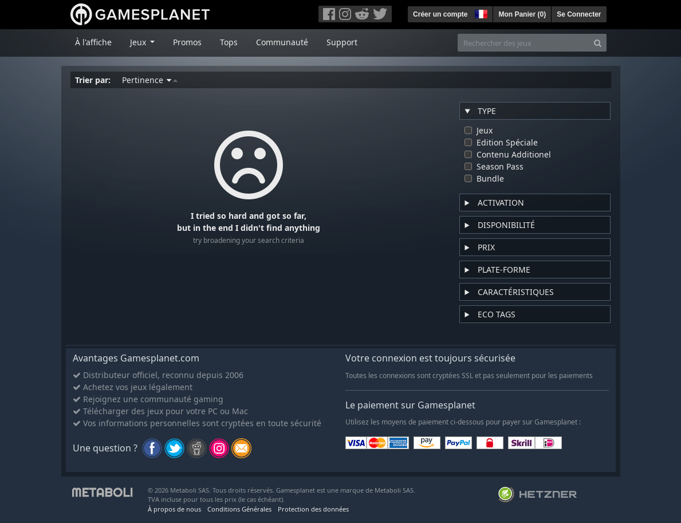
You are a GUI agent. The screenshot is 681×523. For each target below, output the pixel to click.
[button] (480, 12)
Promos (187, 42)
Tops (229, 42)
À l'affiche (93, 42)
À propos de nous (174, 509)
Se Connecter (579, 14)
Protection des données (313, 509)
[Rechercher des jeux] (523, 43)
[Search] (598, 43)
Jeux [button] (139, 42)
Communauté (282, 42)
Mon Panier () (522, 14)
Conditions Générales (239, 509)
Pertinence (150, 79)
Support (341, 42)
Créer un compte (440, 14)
